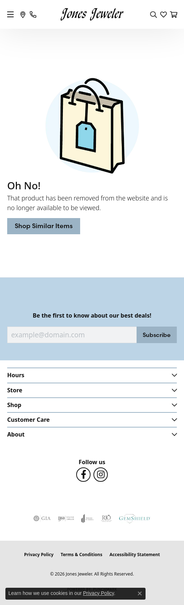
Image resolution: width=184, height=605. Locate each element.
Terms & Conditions (81, 554)
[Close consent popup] (140, 593)
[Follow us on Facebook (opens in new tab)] (83, 474)
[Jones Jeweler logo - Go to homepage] (92, 14)
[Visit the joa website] (87, 518)
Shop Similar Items (44, 226)
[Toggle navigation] (10, 14)
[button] (153, 14)
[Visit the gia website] (42, 518)
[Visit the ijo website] (66, 518)
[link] (23, 14)
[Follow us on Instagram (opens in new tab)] (100, 474)
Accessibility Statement (135, 554)
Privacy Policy (39, 554)
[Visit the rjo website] (106, 518)
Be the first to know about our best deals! (92, 315)
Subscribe (157, 334)
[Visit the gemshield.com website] (135, 518)
